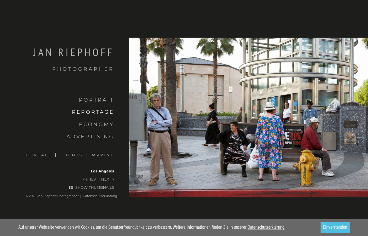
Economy (96, 124)
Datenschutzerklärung (100, 196)
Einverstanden (335, 227)
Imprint (101, 155)
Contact (39, 155)
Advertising (90, 136)
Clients (71, 155)
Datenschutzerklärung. (267, 227)
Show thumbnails (94, 187)
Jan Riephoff (57, 59)
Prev (91, 179)
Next (106, 179)
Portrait (96, 100)
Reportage (93, 112)
